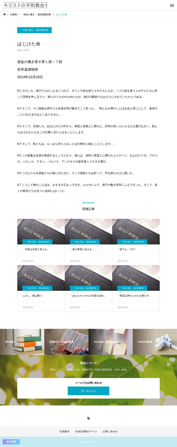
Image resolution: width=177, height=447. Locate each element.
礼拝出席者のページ (86, 431)
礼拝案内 (64, 431)
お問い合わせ (110, 431)
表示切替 (11, 441)
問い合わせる (88, 390)
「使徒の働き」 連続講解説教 (34, 30)
